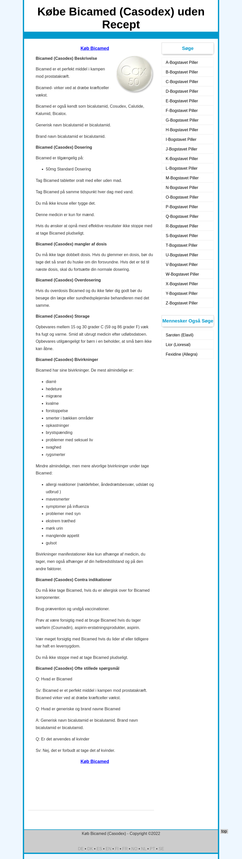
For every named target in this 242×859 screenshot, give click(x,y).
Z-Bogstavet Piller (182, 303)
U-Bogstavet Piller (182, 255)
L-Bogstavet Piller (181, 168)
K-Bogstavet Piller (182, 159)
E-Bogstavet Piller (182, 101)
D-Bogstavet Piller (182, 91)
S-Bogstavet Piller (182, 236)
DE (80, 849)
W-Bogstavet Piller (182, 274)
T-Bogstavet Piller (181, 245)
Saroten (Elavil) (179, 335)
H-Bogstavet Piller (182, 130)
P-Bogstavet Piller (182, 207)
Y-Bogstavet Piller (182, 293)
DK (90, 849)
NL (143, 849)
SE (161, 849)
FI (116, 849)
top (224, 831)
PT (152, 849)
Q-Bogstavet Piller (182, 216)
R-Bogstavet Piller (182, 226)
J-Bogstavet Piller (181, 149)
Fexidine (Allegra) (181, 354)
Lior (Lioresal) (178, 344)
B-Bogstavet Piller (182, 72)
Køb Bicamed (94, 48)
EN (108, 849)
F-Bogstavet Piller (182, 110)
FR (125, 849)
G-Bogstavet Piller (182, 120)
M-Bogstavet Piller (182, 178)
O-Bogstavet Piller (182, 197)
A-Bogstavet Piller (182, 62)
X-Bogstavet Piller (182, 284)
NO (134, 849)
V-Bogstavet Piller (182, 264)
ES (99, 849)
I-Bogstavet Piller (181, 139)
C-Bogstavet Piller (182, 82)
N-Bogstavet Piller (182, 187)
